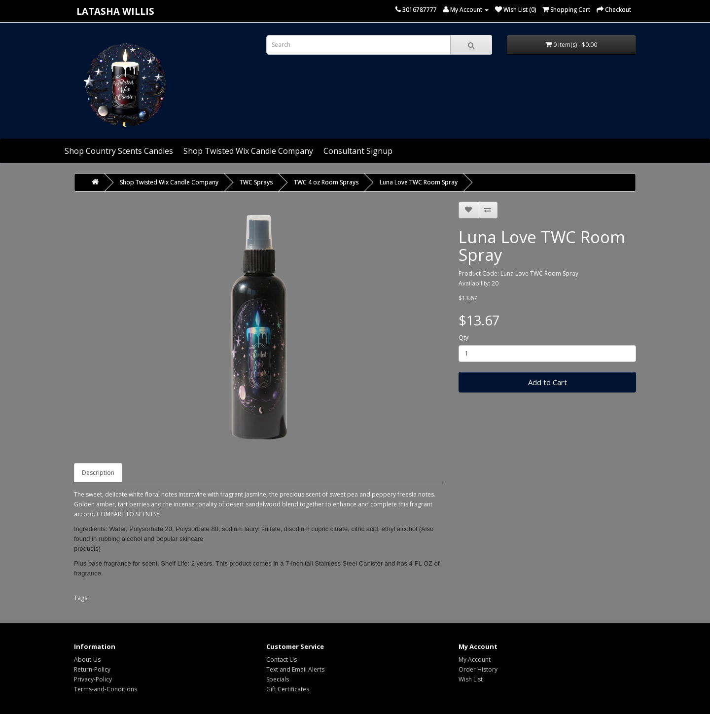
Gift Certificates (287, 689)
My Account (475, 659)
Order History (478, 669)
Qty (463, 337)
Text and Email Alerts (295, 669)
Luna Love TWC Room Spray (419, 182)
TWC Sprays (256, 182)
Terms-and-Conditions (105, 689)
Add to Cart (547, 382)
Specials (277, 679)
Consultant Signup (357, 150)
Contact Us (281, 659)
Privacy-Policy (93, 679)
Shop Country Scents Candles (119, 150)
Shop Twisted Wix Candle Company (248, 150)
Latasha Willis (115, 11)
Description (98, 472)
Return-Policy (92, 669)
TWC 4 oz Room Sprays (326, 182)
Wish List (471, 679)
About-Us (87, 659)
